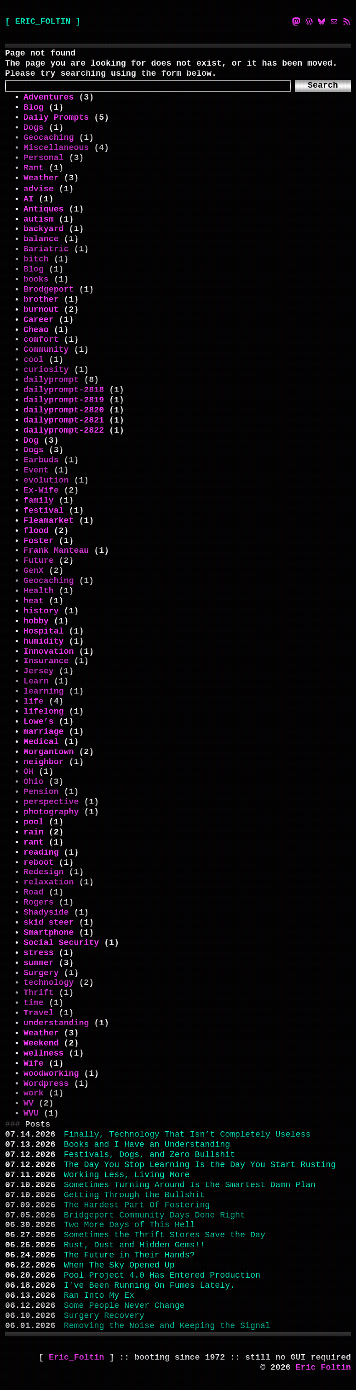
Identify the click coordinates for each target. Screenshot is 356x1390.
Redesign (43, 872)
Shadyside (46, 912)
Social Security (61, 942)
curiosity (46, 369)
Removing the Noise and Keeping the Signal (167, 1325)
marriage (43, 731)
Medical (41, 741)
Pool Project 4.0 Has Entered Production (162, 1275)
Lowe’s (38, 721)
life (33, 701)
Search (323, 85)
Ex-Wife (41, 490)
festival (43, 510)
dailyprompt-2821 (63, 420)
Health (38, 590)
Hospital (43, 631)
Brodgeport (48, 289)
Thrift (38, 992)
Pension (41, 791)
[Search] (148, 86)
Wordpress (46, 1083)
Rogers (38, 902)
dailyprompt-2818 (63, 390)
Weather (41, 178)
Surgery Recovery (104, 1315)
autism (38, 219)
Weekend (41, 1043)
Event (36, 470)
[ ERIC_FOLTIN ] (42, 21)
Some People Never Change (124, 1305)
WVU (31, 1113)
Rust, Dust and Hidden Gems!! (134, 1245)
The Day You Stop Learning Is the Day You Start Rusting (200, 1164)
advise (38, 189)
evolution (46, 480)
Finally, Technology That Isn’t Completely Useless (187, 1134)
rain (33, 832)
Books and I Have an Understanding (147, 1144)
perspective (51, 801)
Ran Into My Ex (99, 1295)
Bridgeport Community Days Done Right (154, 1215)
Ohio (33, 781)
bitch (36, 259)
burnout (41, 309)
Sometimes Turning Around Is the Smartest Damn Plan (190, 1185)
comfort (41, 339)
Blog (33, 107)
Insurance (46, 661)
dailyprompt (51, 379)
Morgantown (48, 751)
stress (38, 952)
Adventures (48, 97)
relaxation (48, 882)
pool (33, 822)
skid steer (48, 922)
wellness (43, 1053)
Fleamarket (48, 520)
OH (28, 771)
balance (41, 239)
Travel (38, 1012)
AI (28, 199)
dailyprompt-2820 (63, 410)
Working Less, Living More (127, 1174)
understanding (56, 1023)
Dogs (33, 127)
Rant (33, 167)
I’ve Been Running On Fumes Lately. (149, 1285)
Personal (43, 157)
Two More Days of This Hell (129, 1224)
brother (41, 299)
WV (28, 1103)
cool (33, 359)
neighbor (43, 762)
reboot (38, 862)
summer (38, 962)
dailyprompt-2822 (63, 430)
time (33, 1002)
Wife (33, 1063)
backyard (43, 229)
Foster (38, 540)
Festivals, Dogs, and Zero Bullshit (149, 1154)
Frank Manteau (56, 550)
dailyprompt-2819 (63, 400)
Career (38, 319)
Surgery (41, 973)
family (38, 500)
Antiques (43, 209)
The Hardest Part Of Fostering (137, 1205)
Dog (31, 440)
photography (51, 812)
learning (43, 691)
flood (36, 530)
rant (33, 842)
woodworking (51, 1073)
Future (38, 560)
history (41, 611)
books (36, 279)
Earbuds (41, 460)
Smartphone (48, 932)
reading (41, 852)
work (33, 1093)
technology (48, 982)
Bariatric (46, 249)
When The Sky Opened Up (119, 1265)
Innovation (48, 651)
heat (33, 601)
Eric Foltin (323, 1367)
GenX (33, 570)
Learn (36, 681)
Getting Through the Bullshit (134, 1195)
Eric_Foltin (79, 1357)
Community (46, 349)
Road (33, 892)
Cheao (36, 329)
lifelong (43, 711)
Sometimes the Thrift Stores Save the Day (164, 1235)
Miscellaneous (56, 147)
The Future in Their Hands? (129, 1255)
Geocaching (48, 137)
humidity (43, 641)
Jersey (38, 671)
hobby (36, 621)
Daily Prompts (56, 117)
